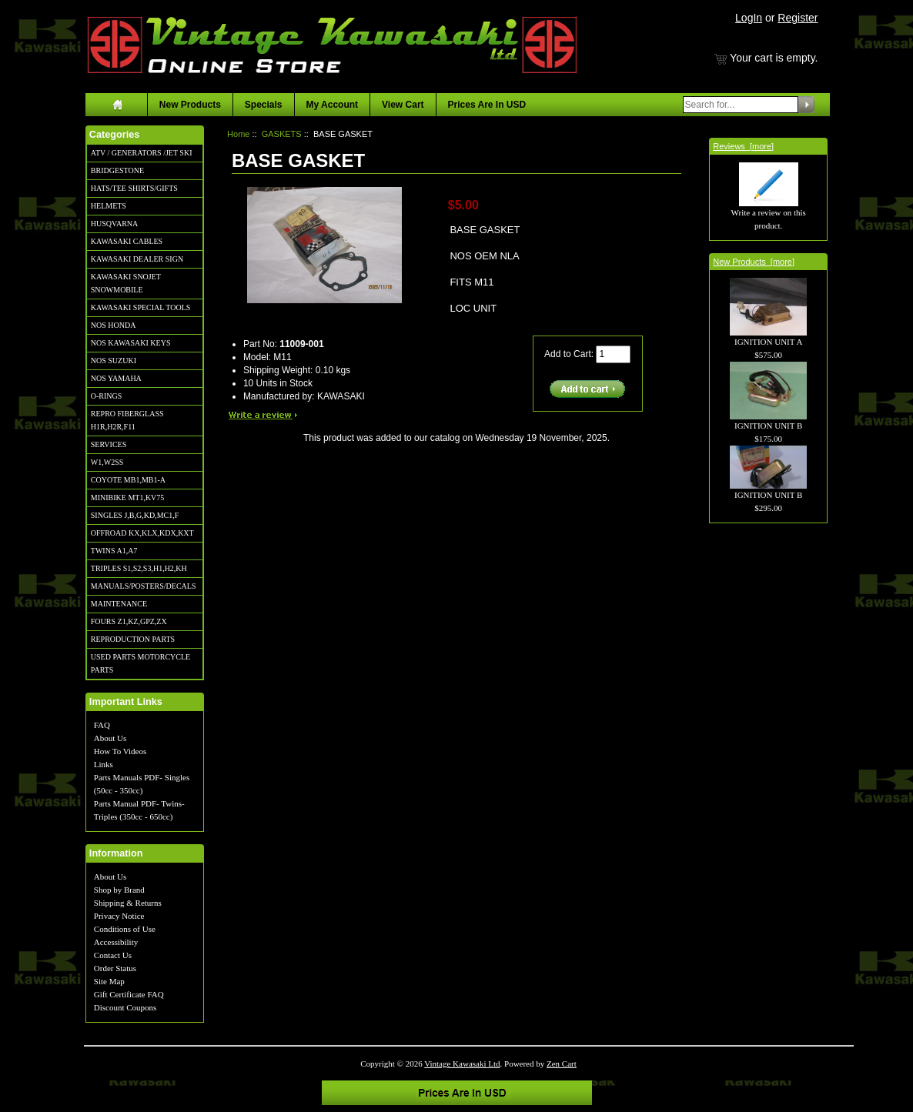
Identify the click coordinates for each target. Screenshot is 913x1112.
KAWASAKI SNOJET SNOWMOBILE (126, 283)
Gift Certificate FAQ (129, 994)
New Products (190, 104)
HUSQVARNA (115, 223)
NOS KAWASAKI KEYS (131, 343)
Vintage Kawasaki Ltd (462, 1063)
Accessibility (116, 942)
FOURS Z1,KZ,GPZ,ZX (129, 621)
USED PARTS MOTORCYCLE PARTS (140, 663)
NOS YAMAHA (116, 378)
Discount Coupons (125, 1007)
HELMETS (108, 206)
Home (238, 134)
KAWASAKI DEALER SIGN (137, 259)
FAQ (102, 725)
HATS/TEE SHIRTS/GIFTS (134, 188)
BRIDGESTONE (117, 170)
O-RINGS (106, 396)
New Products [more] (753, 261)
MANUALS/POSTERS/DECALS (143, 586)
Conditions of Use (125, 928)
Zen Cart (562, 1063)
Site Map (109, 981)
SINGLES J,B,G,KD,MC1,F (135, 515)
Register (798, 18)
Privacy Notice (119, 915)
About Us (110, 738)
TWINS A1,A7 (114, 550)
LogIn (748, 18)
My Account (332, 104)
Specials (264, 104)
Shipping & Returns (128, 902)
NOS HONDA (113, 325)
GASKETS (282, 134)
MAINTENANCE (119, 603)
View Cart (402, 104)
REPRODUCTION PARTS (133, 639)
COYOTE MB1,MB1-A (128, 480)
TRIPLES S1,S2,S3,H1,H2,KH (139, 568)
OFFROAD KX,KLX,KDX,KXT (142, 533)
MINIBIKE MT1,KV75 (128, 497)
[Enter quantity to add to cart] (613, 354)
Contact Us (113, 955)
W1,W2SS (107, 462)
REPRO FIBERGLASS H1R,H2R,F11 (127, 420)
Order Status (115, 968)
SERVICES (108, 444)
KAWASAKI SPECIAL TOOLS (141, 307)
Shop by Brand (119, 889)
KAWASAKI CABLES (126, 241)
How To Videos (120, 751)
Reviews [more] (743, 146)
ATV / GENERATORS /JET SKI (141, 153)
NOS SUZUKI (113, 360)
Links (103, 764)
